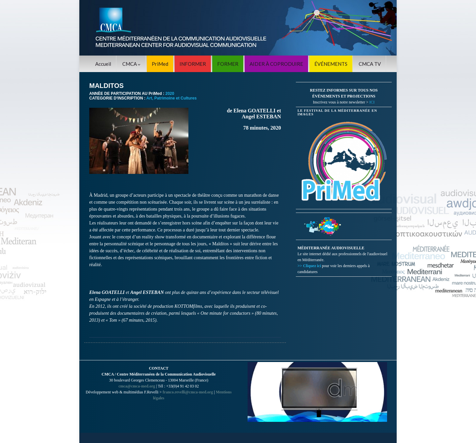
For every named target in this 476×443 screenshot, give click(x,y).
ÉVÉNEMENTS (330, 64)
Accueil (103, 64)
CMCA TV (370, 64)
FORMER (227, 64)
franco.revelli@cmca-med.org (188, 392)
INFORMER (192, 64)
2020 (169, 93)
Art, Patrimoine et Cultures (171, 98)
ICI (372, 102)
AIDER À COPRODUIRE (276, 64)
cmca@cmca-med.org (136, 386)
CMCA (131, 64)
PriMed (160, 64)
